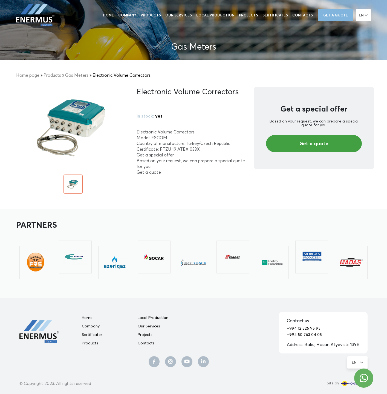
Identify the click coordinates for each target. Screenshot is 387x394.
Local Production (215, 15)
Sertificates (275, 15)
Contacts (302, 15)
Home (108, 15)
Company (127, 15)
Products (151, 15)
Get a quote (335, 15)
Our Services (178, 15)
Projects (248, 15)
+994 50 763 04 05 (304, 334)
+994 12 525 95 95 (303, 328)
